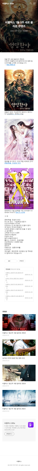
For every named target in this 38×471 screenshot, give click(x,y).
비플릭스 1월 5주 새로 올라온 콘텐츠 (14, 273)
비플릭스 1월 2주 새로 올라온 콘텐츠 (14, 285)
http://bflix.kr (10, 65)
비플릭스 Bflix (8, 3)
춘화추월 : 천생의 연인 (12, 163)
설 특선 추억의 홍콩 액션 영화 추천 (14, 279)
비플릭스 (19, 461)
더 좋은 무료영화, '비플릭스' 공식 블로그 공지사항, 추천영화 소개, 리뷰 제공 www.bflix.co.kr (15, 428)
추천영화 (8, 269)
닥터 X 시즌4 (20, 212)
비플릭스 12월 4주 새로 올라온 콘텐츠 (15, 297)
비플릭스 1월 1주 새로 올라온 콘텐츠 (14, 291)
